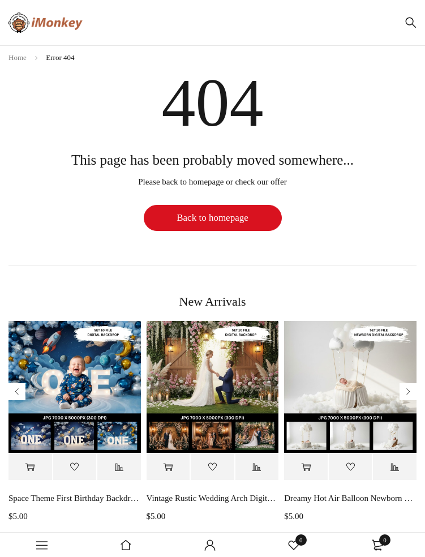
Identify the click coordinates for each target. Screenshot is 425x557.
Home (17, 57)
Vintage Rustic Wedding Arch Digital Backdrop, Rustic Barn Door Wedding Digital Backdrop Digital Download (213, 498)
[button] (30, 467)
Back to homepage (212, 217)
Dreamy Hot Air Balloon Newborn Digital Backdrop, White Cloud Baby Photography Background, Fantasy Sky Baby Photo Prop (350, 498)
